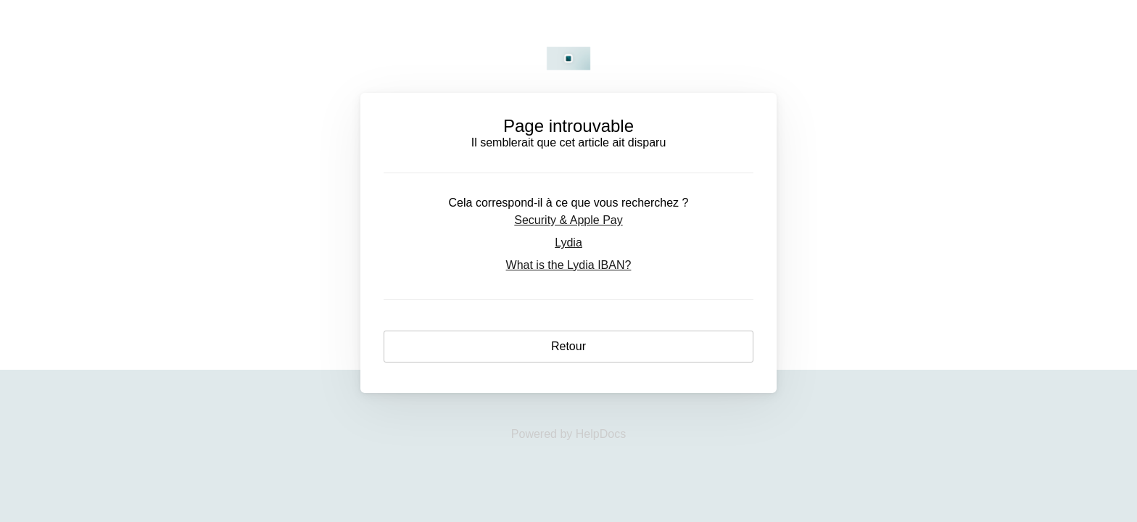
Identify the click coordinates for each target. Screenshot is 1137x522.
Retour (568, 346)
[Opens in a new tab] (568, 434)
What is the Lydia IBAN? (569, 265)
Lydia (568, 242)
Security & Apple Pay (568, 220)
